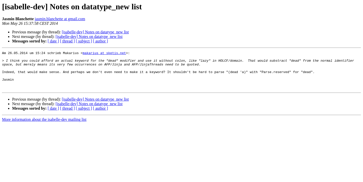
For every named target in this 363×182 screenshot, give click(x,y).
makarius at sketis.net (104, 53)
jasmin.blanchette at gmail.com (60, 19)
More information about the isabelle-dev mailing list (44, 127)
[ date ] (53, 41)
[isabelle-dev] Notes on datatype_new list (95, 32)
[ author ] (100, 41)
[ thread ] (67, 41)
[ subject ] (84, 41)
